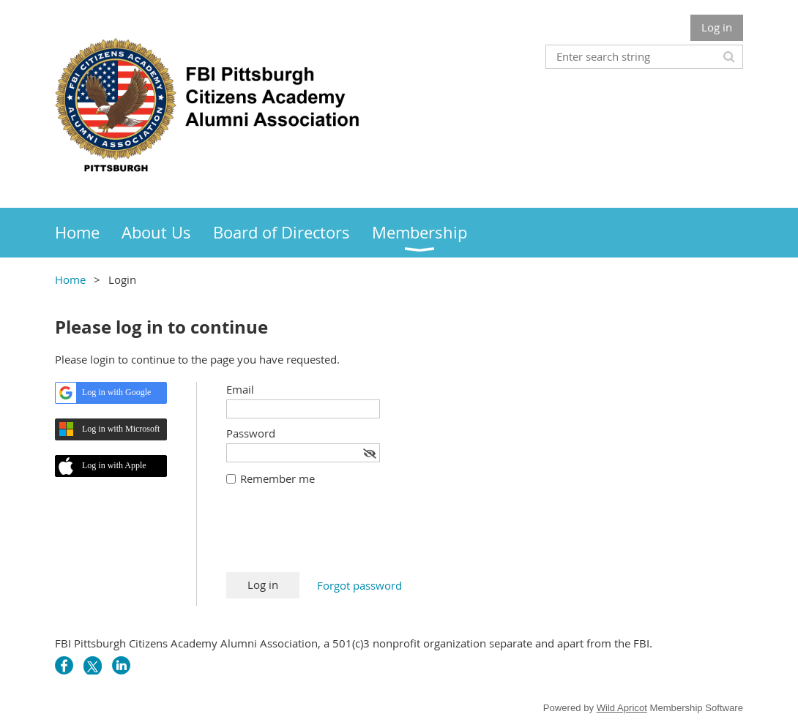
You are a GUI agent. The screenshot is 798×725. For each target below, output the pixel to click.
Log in (716, 27)
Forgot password (359, 585)
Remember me (277, 478)
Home (70, 279)
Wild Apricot (622, 707)
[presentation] (337, 536)
